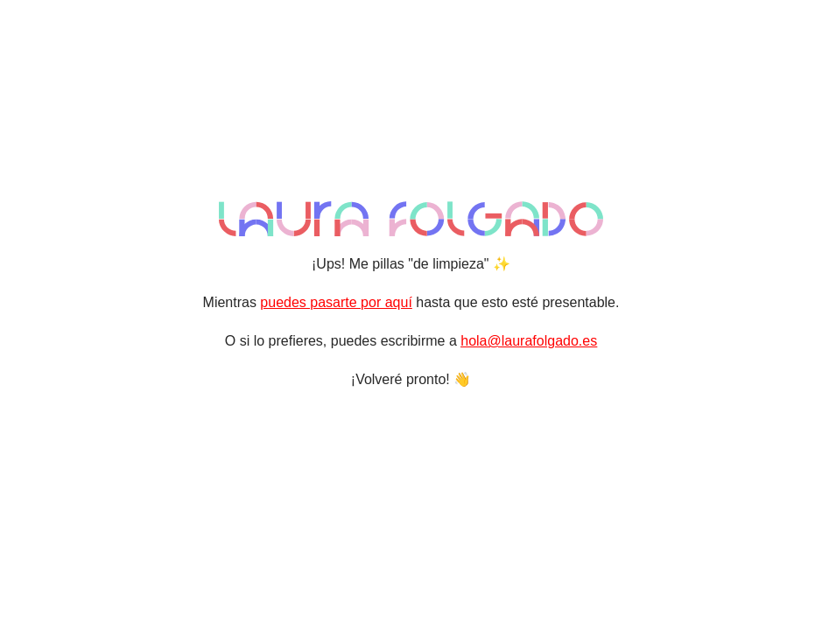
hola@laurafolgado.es (528, 340)
